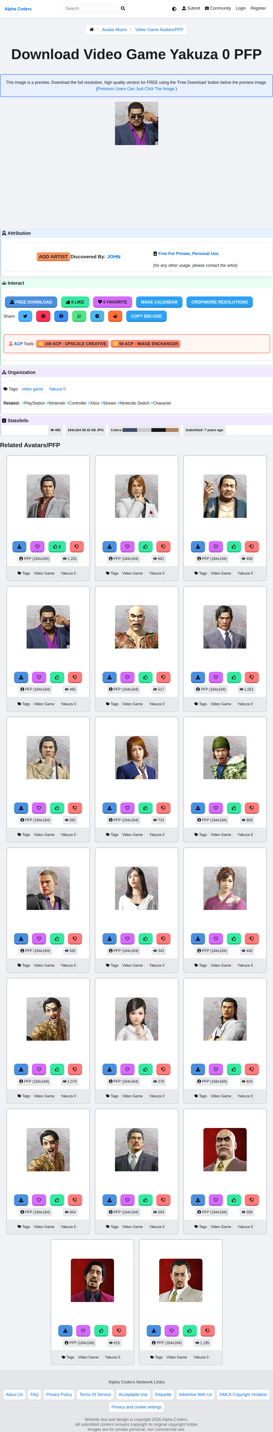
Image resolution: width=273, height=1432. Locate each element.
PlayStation (34, 403)
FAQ (34, 1394)
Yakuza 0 (57, 389)
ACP (18, 343)
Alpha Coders (18, 9)
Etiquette (163, 1394)
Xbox (94, 403)
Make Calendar (159, 302)
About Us (14, 1394)
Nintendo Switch (134, 403)
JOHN (113, 256)
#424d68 (130, 430)
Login (241, 8)
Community (218, 8)
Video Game (44, 573)
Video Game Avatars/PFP (159, 29)
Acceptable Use (133, 1394)
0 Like (75, 302)
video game (32, 389)
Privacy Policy (59, 1394)
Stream (109, 403)
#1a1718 (158, 430)
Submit (191, 8)
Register (258, 8)
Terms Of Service (95, 1394)
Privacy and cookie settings (136, 1407)
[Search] (123, 8)
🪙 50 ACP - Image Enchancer (145, 343)
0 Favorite (112, 302)
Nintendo (56, 403)
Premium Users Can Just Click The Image (136, 88)
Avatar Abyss (114, 29)
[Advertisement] (136, 186)
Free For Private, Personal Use (188, 253)
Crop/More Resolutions (219, 302)
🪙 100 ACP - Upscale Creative (72, 343)
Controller (77, 403)
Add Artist (53, 256)
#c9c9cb (144, 430)
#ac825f (172, 430)
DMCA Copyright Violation (243, 1394)
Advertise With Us (195, 1394)
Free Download (31, 302)
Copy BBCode (146, 316)
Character (161, 403)
